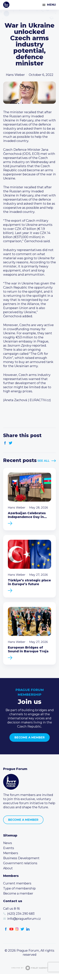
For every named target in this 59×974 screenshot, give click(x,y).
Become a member (29, 737)
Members (10, 853)
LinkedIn (28, 929)
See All (43, 460)
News (7, 843)
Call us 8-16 (11, 908)
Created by (29, 968)
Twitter (11, 443)
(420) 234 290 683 (20, 914)
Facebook (5, 443)
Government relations (20, 863)
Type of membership (19, 888)
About (8, 868)
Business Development (21, 858)
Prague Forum (6, 5)
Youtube (11, 929)
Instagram (17, 929)
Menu (51, 4)
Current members (17, 883)
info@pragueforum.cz (24, 919)
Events (8, 848)
